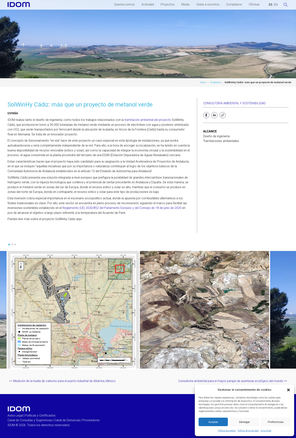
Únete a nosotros (207, 4)
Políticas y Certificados (40, 415)
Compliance (234, 4)
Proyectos (168, 4)
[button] (288, 390)
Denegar (244, 421)
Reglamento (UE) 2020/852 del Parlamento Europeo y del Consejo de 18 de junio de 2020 (121, 208)
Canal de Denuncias (67, 420)
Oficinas (254, 4)
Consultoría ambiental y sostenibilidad (234, 103)
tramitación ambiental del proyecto (147, 120)
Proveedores (91, 420)
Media (185, 4)
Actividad (148, 4)
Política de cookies (227, 430)
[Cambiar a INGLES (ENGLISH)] (276, 5)
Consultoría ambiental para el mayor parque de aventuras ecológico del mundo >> (232, 381)
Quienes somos (124, 4)
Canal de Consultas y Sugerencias (30, 420)
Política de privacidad (248, 430)
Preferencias (276, 421)
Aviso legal (266, 430)
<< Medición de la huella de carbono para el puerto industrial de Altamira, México (62, 381)
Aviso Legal (15, 415)
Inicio (203, 82)
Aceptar (213, 421)
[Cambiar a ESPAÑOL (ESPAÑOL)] (270, 5)
